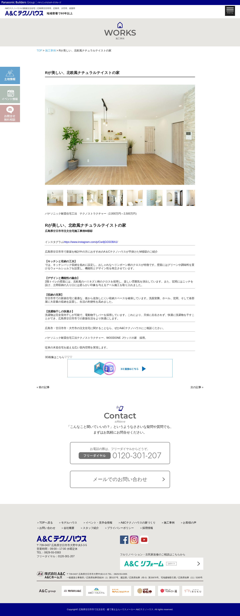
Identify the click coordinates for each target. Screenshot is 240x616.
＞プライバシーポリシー (119, 528)
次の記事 (195, 387)
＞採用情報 (146, 528)
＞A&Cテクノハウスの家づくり (137, 522)
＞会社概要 (67, 528)
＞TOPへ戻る (45, 522)
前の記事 (44, 387)
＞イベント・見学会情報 (97, 522)
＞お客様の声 (188, 522)
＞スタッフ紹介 (89, 528)
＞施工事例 (167, 522)
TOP (39, 50)
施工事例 (50, 50)
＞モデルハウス (67, 522)
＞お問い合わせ (46, 528)
